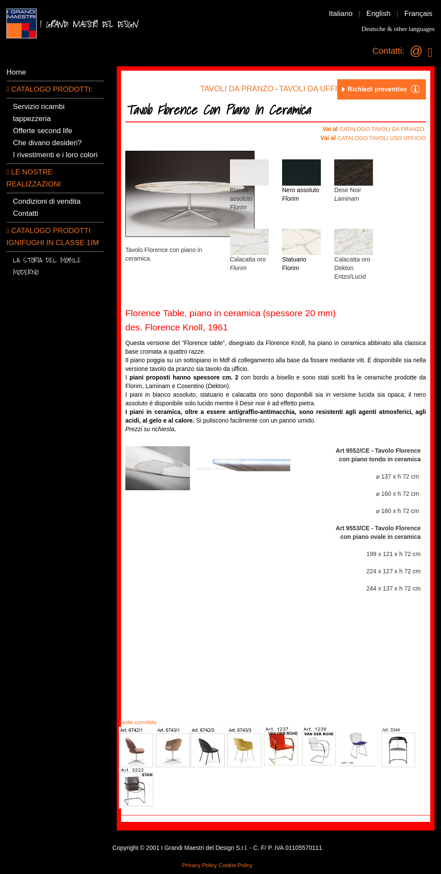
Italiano (341, 13)
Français (418, 13)
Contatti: (388, 51)
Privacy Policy (199, 865)
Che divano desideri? (47, 143)
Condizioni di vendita (47, 201)
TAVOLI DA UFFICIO (315, 88)
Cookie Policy (236, 865)
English (378, 13)
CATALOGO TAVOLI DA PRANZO (381, 129)
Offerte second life (42, 131)
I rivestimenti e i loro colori (55, 155)
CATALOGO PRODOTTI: (49, 89)
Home (16, 72)
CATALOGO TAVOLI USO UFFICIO (382, 138)
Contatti (25, 213)
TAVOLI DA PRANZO (236, 88)
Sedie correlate (137, 722)
